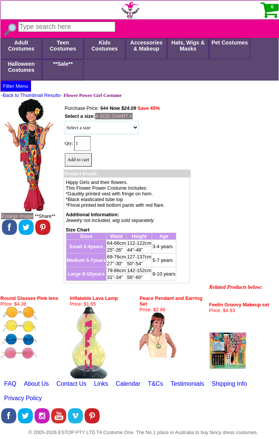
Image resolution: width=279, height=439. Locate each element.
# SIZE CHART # (114, 116)
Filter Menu (15, 86)
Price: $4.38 (13, 304)
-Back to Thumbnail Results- (31, 95)
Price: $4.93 (222, 310)
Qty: (69, 143)
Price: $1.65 (83, 304)
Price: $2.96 (152, 309)
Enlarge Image (17, 216)
